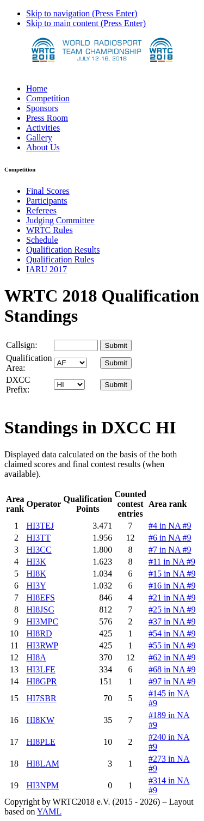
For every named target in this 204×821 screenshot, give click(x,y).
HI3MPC (42, 621)
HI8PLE (40, 741)
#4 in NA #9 (170, 525)
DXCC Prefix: (18, 384)
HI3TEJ (40, 525)
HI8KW (40, 720)
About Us (43, 147)
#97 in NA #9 (172, 681)
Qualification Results (63, 249)
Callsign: (22, 345)
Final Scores (48, 190)
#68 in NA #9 (172, 669)
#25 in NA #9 (172, 609)
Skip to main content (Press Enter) (86, 23)
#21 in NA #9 (172, 597)
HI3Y (36, 585)
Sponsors (42, 108)
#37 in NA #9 (172, 621)
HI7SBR (41, 698)
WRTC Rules (49, 230)
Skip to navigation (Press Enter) (81, 13)
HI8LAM (42, 763)
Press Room (47, 117)
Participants (46, 200)
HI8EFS (40, 597)
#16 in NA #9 (172, 585)
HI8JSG (40, 609)
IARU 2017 (46, 269)
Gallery (39, 137)
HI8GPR (41, 681)
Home (36, 88)
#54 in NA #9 (172, 633)
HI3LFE (40, 669)
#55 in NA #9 (172, 645)
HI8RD (39, 633)
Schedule (42, 239)
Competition (48, 98)
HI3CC (38, 549)
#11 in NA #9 (172, 561)
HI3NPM (42, 785)
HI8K (36, 573)
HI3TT (38, 537)
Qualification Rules (60, 259)
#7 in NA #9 (170, 549)
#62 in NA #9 (172, 657)
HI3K (36, 561)
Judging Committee (60, 220)
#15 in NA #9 (172, 573)
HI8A (36, 657)
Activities (43, 127)
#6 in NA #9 (170, 537)
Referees (41, 210)
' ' (70, 363)
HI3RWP (42, 645)
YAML (49, 811)
